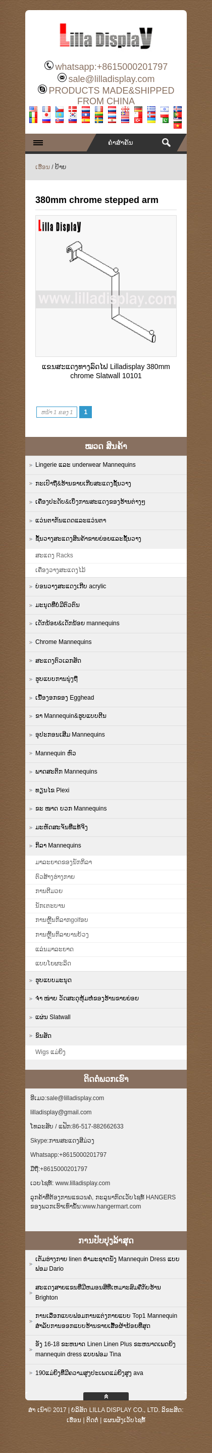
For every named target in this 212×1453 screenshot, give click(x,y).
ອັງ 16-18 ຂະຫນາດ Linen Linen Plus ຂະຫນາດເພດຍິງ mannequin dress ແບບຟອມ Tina (105, 1349)
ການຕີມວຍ (49, 891)
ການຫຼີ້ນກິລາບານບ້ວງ (62, 934)
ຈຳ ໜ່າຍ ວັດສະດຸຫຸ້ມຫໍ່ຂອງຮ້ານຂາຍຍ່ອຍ (87, 998)
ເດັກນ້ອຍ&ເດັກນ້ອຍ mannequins (77, 623)
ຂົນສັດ (43, 1035)
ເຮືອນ (42, 167)
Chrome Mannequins (63, 641)
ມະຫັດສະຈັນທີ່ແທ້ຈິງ (61, 827)
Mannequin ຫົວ (55, 753)
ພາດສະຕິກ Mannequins (66, 771)
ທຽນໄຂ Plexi (52, 790)
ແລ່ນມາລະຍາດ (54, 949)
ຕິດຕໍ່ (92, 1420)
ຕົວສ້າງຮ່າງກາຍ (55, 876)
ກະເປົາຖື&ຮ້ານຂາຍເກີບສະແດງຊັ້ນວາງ (83, 483)
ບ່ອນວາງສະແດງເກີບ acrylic (70, 586)
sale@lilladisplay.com (111, 79)
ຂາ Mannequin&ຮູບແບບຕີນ (71, 715)
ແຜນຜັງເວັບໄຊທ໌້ (124, 1420)
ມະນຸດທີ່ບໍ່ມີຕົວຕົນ (57, 605)
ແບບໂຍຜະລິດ (53, 963)
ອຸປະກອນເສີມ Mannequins (70, 734)
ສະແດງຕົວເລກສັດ (58, 660)
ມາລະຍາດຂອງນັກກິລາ (63, 862)
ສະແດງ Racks (54, 555)
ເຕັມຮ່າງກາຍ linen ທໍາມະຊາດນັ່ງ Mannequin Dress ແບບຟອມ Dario (107, 1264)
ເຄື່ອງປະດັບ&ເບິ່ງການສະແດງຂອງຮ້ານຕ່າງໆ (90, 501)
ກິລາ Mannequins (58, 845)
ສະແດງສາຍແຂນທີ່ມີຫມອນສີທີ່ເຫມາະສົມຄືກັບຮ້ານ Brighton (98, 1292)
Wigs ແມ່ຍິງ (50, 1052)
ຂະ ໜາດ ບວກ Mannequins (71, 808)
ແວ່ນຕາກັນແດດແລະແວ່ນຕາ (70, 520)
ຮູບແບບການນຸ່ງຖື (56, 678)
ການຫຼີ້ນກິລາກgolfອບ (61, 919)
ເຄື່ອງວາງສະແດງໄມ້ (60, 570)
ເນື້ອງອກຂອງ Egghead (64, 697)
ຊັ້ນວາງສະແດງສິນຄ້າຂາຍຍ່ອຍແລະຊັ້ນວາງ (88, 538)
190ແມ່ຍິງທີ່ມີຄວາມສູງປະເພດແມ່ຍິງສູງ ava (89, 1373)
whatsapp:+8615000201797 (112, 67)
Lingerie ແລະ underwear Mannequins (85, 464)
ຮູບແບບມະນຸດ (53, 980)
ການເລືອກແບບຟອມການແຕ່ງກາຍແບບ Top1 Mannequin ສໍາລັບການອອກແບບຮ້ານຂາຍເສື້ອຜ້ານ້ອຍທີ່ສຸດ (106, 1320)
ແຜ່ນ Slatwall (53, 1017)
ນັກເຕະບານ (50, 905)
